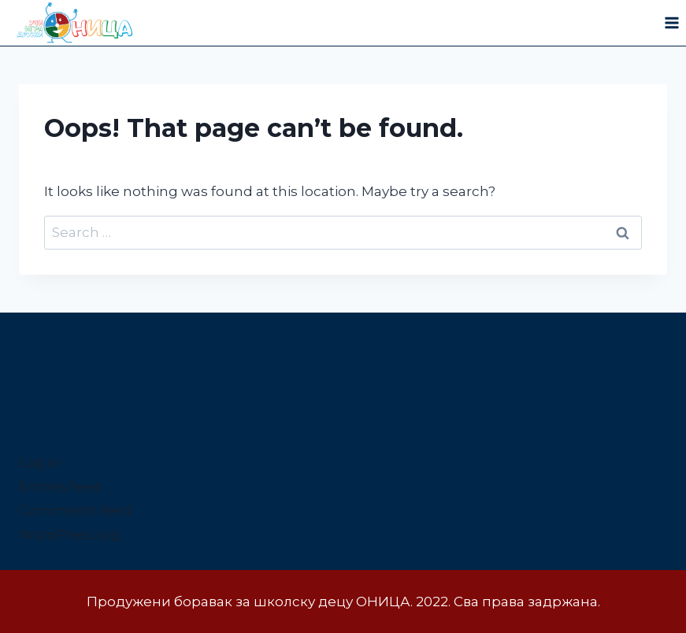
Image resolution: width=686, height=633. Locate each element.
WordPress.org (70, 534)
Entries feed (60, 486)
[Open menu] (671, 23)
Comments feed (75, 510)
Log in (40, 462)
